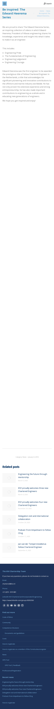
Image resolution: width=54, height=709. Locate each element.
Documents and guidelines (14, 633)
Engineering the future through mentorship (32, 476)
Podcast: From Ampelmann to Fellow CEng (34, 531)
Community (6, 622)
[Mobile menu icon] (4, 3)
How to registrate (8, 644)
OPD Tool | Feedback (12, 665)
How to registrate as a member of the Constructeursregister (24, 649)
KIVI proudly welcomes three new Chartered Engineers (33, 490)
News (24, 457)
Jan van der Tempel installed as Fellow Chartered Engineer (32, 545)
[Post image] (9, 478)
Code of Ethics (7, 617)
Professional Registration (11, 671)
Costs (4, 638)
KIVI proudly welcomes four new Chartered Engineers (32, 504)
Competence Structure (10, 628)
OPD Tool (5, 660)
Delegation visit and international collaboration (33, 517)
